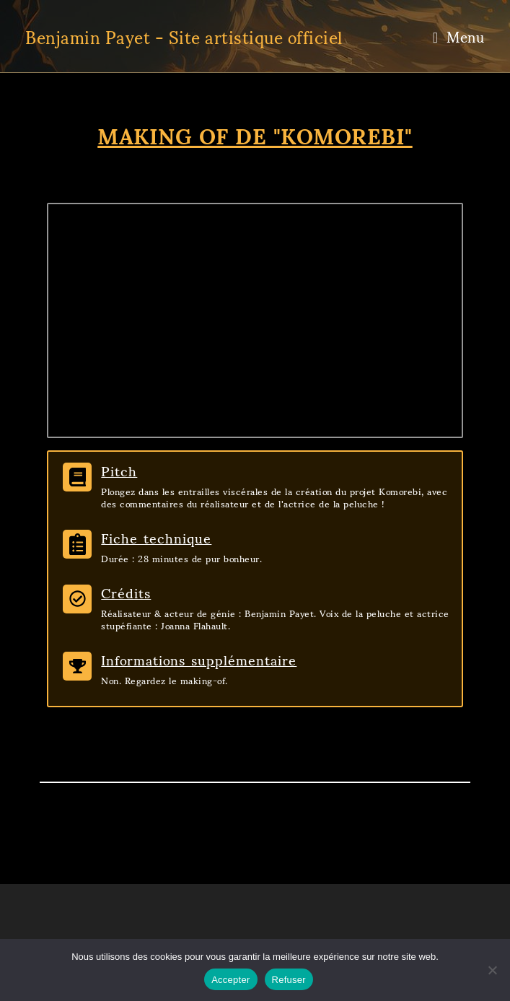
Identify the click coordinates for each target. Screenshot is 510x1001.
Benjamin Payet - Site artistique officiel (184, 36)
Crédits (126, 592)
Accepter (230, 979)
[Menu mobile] (459, 36)
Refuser (289, 979)
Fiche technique (156, 537)
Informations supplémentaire (198, 659)
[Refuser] (492, 970)
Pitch (119, 470)
